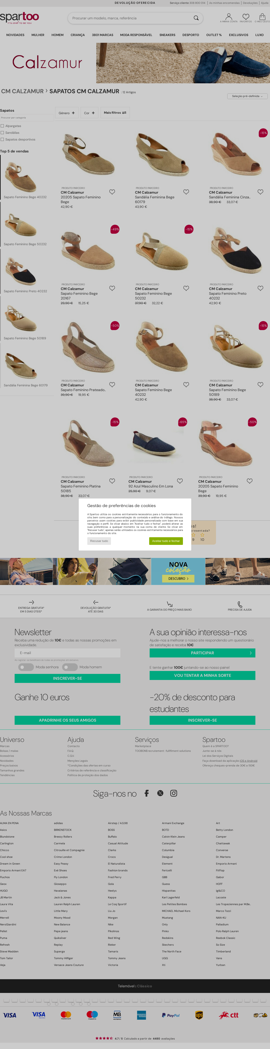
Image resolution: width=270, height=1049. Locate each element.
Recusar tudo (99, 541)
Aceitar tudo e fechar (166, 541)
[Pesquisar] (196, 18)
